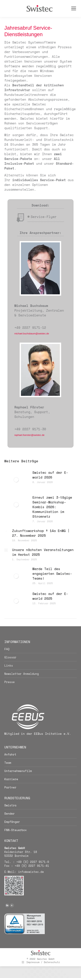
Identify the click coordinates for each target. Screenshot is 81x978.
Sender (9, 813)
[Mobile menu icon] (74, 8)
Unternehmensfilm (18, 771)
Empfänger (12, 822)
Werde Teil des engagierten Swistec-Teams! (52, 573)
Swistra (10, 805)
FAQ (7, 649)
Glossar (10, 657)
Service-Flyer (43, 216)
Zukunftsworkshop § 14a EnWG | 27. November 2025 (41, 533)
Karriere (11, 779)
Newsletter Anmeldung (21, 674)
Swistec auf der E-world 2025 (50, 596)
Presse (9, 682)
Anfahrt (10, 754)
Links (8, 665)
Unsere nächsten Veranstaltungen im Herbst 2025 (43, 552)
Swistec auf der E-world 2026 (50, 475)
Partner (10, 787)
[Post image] (16, 479)
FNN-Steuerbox (15, 830)
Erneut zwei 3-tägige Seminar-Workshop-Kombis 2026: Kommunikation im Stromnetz (52, 507)
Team (7, 763)
